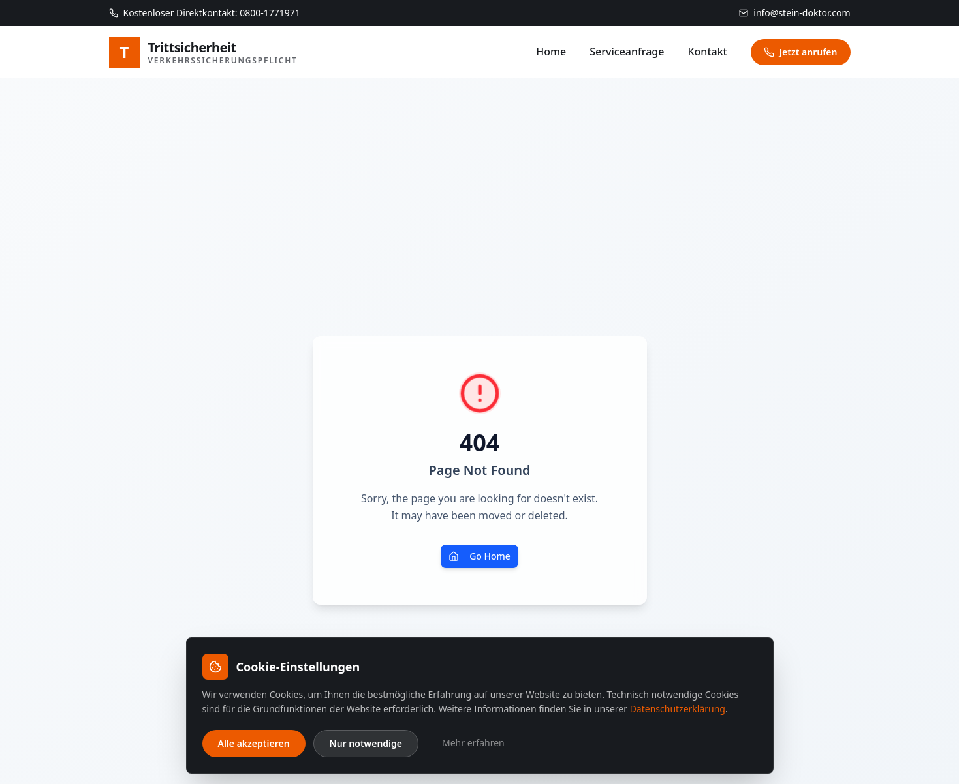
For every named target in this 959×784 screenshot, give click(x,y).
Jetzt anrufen (801, 52)
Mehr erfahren (473, 742)
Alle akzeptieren (254, 743)
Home (551, 51)
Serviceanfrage (627, 51)
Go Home (479, 556)
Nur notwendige (366, 743)
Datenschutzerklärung (677, 708)
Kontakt (707, 51)
